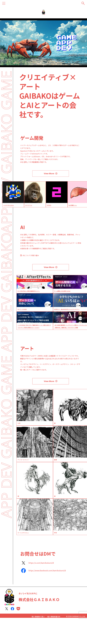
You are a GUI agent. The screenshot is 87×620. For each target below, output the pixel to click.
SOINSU (67, 206)
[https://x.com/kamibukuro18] (37, 565)
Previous (2, 41)
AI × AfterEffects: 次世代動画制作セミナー (31, 292)
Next (85, 41)
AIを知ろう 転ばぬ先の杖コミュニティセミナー (69, 311)
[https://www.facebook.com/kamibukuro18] (43, 573)
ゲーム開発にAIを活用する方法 (63, 292)
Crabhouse (3, 206)
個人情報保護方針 (53, 617)
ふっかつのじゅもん (28, 206)
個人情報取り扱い (38, 617)
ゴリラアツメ (48, 206)
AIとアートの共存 (23, 311)
